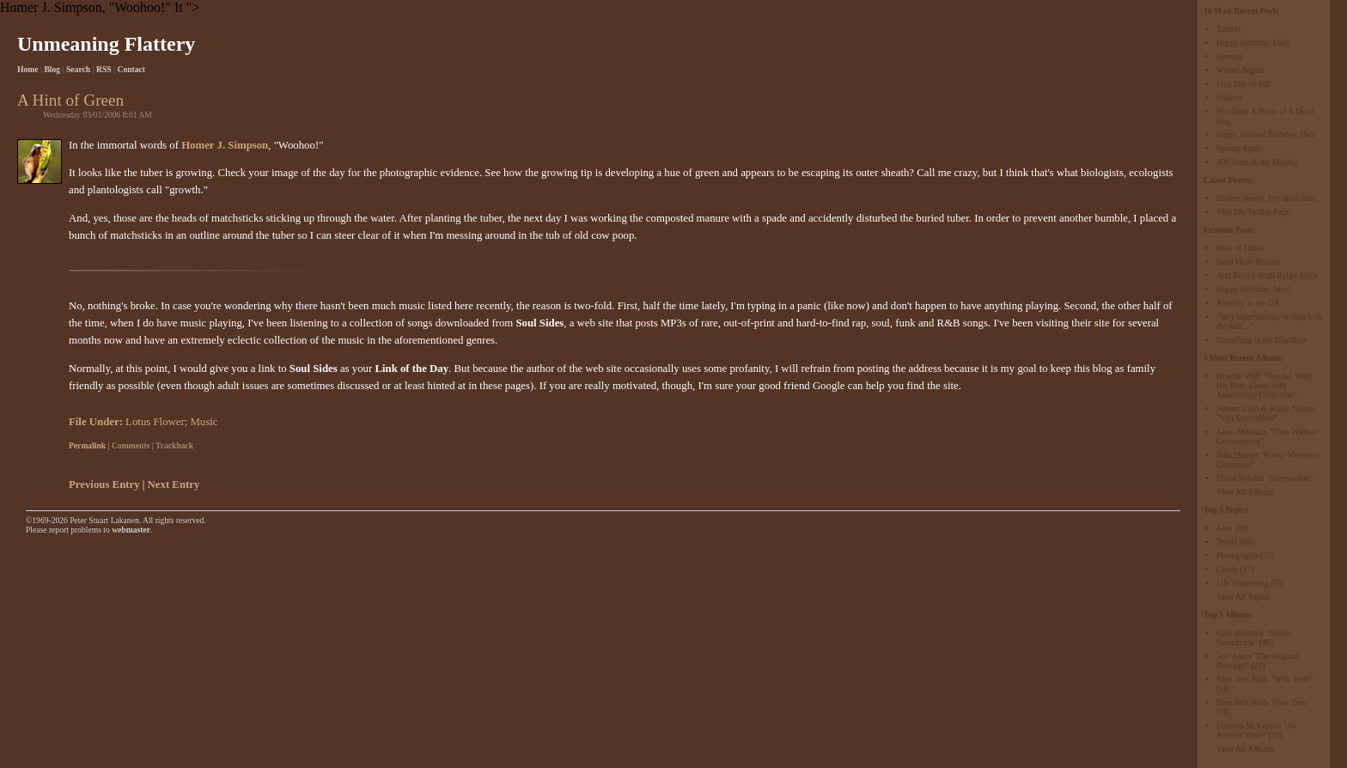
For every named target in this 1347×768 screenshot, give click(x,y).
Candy (1227, 569)
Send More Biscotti (1248, 261)
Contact (132, 69)
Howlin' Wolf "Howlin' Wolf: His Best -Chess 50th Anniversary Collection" (1264, 385)
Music (203, 422)
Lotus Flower (155, 422)
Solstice (1229, 97)
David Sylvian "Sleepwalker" (1264, 478)
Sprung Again (1239, 148)
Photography (1237, 555)
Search (78, 69)
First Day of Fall (1243, 83)
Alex (1224, 528)
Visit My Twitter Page (1252, 211)
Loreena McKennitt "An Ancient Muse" (1256, 730)
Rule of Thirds (1240, 248)
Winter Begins (1240, 70)
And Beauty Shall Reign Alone (1267, 275)
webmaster (131, 529)
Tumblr (1228, 29)
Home (28, 69)
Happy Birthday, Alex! (1253, 289)
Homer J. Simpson (224, 145)
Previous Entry (104, 484)
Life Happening (1242, 583)
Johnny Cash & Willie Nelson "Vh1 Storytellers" (1265, 413)
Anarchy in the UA (1247, 303)
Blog (52, 69)
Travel (1227, 541)
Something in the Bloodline (1261, 339)
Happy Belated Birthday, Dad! (1266, 134)
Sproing (1229, 56)
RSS (104, 69)
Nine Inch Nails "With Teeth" (1264, 679)
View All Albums (1245, 492)
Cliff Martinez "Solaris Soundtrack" (1254, 637)
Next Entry (174, 484)
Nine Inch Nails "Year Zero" (1263, 702)
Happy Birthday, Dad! (1252, 42)
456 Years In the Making (1257, 162)
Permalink (87, 445)
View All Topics (1243, 596)
